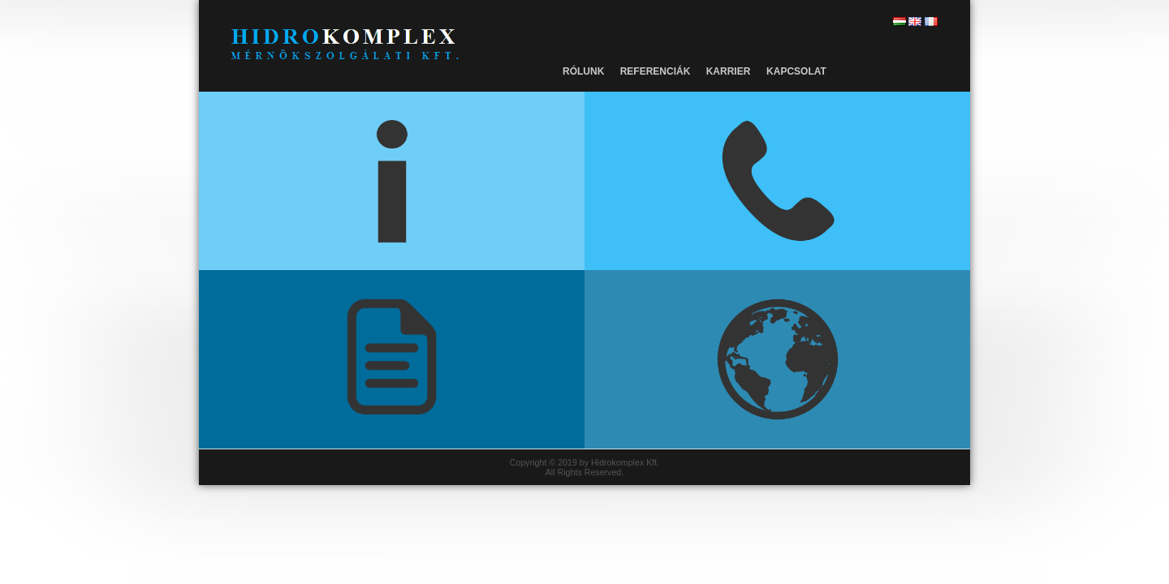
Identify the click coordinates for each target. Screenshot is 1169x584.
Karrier (728, 71)
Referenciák (655, 71)
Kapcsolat (796, 71)
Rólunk (583, 71)
